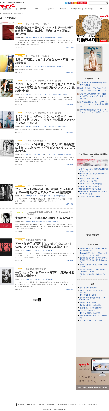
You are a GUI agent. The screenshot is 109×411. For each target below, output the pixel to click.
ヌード (33, 37)
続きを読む (70, 47)
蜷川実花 (69, 154)
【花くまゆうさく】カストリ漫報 (90, 320)
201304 (28, 250)
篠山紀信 (53, 37)
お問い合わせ (31, 405)
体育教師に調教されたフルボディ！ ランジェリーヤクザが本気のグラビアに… (94, 112)
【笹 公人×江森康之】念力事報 (89, 313)
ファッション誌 (52, 94)
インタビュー (49, 9)
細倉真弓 (60, 37)
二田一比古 (48, 221)
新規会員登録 (82, 3)
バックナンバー (76, 9)
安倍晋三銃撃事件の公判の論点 (90, 189)
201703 (28, 154)
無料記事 (23, 9)
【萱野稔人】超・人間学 (87, 302)
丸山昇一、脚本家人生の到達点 (90, 196)
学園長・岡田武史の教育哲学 (89, 186)
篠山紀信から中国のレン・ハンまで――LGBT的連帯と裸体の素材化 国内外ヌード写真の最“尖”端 (44, 31)
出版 (51, 250)
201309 (28, 221)
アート (33, 94)
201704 (28, 94)
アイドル (33, 154)
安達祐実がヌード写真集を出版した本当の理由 (44, 218)
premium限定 (35, 221)
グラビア (47, 154)
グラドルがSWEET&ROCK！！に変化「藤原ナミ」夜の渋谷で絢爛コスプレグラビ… (94, 96)
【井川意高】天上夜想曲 (87, 295)
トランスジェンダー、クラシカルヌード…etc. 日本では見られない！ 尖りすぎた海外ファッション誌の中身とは (45, 119)
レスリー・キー (40, 250)
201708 (28, 37)
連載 (36, 9)
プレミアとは (89, 9)
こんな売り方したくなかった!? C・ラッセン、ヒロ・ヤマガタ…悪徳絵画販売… (94, 104)
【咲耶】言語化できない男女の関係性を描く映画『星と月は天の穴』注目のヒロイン (93, 260)
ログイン (102, 9)
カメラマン (40, 154)
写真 (37, 37)
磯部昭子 (47, 37)
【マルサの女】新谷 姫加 (88, 288)
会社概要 (21, 405)
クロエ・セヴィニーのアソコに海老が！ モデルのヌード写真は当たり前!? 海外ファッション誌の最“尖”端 (45, 87)
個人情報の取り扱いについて (67, 405)
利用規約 (41, 405)
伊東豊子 (60, 94)
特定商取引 (50, 405)
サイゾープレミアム (7, 7)
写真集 (42, 37)
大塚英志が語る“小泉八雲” (88, 181)
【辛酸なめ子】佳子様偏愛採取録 (90, 308)
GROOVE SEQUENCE (87, 310)
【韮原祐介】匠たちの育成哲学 (90, 305)
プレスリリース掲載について (88, 405)
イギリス (38, 94)
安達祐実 (55, 221)
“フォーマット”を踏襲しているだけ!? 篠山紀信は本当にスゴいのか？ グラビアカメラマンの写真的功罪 (45, 147)
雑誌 (65, 94)
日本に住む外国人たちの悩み (89, 178)
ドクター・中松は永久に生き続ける (91, 184)
